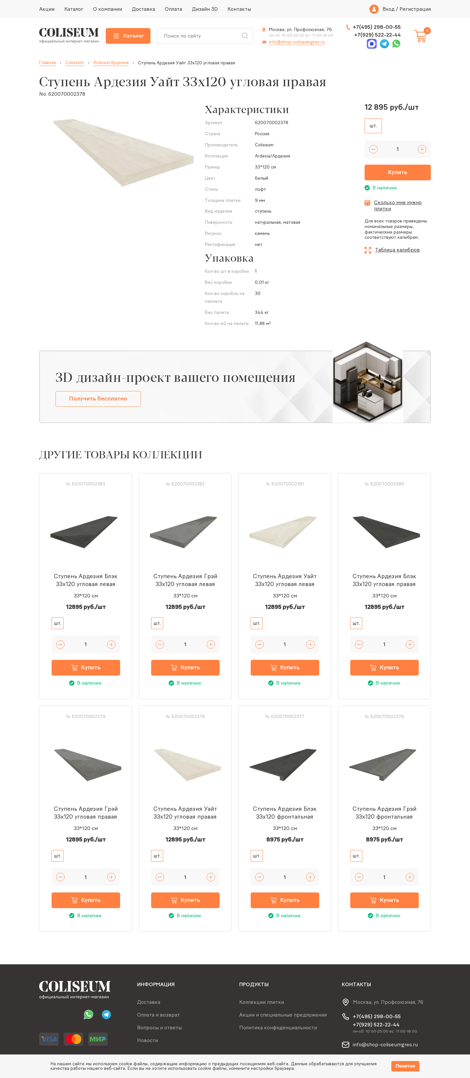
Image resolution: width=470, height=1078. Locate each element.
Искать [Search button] (245, 36)
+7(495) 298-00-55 (377, 27)
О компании (107, 9)
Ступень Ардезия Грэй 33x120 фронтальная (384, 812)
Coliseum (74, 62)
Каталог (73, 9)
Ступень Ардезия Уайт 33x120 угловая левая (285, 580)
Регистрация (415, 9)
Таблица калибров (397, 250)
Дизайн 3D (205, 9)
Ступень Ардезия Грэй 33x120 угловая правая (86, 812)
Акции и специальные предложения (283, 1015)
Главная (47, 62)
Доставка (143, 9)
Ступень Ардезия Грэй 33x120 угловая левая (185, 580)
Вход (389, 9)
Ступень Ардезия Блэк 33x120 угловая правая (384, 580)
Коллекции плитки (261, 1002)
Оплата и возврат (158, 1015)
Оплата (173, 9)
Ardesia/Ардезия (111, 62)
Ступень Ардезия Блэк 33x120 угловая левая (86, 580)
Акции (47, 9)
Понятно (405, 1066)
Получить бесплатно (98, 398)
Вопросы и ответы (159, 1027)
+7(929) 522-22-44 (377, 35)
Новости (147, 1040)
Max (372, 44)
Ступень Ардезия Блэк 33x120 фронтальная (285, 812)
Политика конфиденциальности (278, 1027)
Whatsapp (396, 43)
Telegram (384, 43)
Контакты (239, 9)
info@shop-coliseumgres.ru (297, 42)
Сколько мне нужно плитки (398, 206)
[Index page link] (69, 36)
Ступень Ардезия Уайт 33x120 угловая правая (185, 812)
